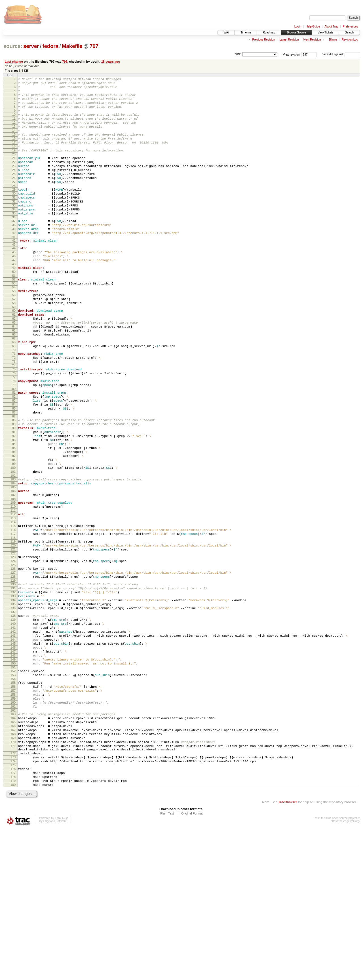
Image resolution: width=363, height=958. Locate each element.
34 (14, 235)
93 (14, 505)
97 (14, 524)
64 (14, 372)
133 (13, 688)
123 (13, 642)
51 (14, 313)
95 (14, 515)
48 (14, 299)
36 (14, 245)
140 (13, 720)
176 (13, 894)
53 (14, 321)
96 (14, 520)
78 (14, 435)
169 (13, 857)
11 (14, 127)
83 (14, 458)
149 (13, 764)
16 (14, 151)
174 (13, 885)
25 (14, 193)
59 (14, 349)
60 (14, 353)
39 (14, 258)
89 (14, 486)
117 (13, 615)
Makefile (72, 46)
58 (14, 344)
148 (13, 759)
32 (14, 226)
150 (13, 769)
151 (13, 773)
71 (14, 404)
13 (14, 136)
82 (14, 453)
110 (13, 584)
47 (14, 295)
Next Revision (312, 39)
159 (13, 810)
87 (14, 477)
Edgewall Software (55, 950)
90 (14, 491)
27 (14, 203)
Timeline (245, 32)
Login (297, 26)
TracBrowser (287, 931)
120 (13, 628)
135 (13, 697)
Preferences (350, 26)
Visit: (238, 54)
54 (14, 326)
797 (94, 46)
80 (14, 445)
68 (14, 390)
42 (14, 272)
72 (14, 408)
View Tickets (325, 32)
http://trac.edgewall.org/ (345, 950)
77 (14, 431)
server (31, 46)
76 (14, 427)
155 (13, 790)
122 (13, 638)
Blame (333, 39)
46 (14, 290)
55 (14, 330)
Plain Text (167, 942)
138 (13, 711)
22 (14, 179)
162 (13, 824)
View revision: (292, 54)
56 (14, 335)
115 (13, 605)
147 (13, 754)
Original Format (192, 942)
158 (13, 805)
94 (14, 510)
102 (13, 548)
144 (13, 740)
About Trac (331, 26)
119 (13, 624)
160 (13, 814)
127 (13, 660)
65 (14, 377)
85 (14, 468)
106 (13, 565)
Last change (14, 61)
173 (13, 880)
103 (13, 552)
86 (14, 472)
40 (14, 263)
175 (13, 890)
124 (13, 647)
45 (14, 285)
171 (13, 866)
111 (13, 588)
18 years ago (110, 61)
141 (13, 725)
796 (64, 61)
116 (13, 610)
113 (13, 597)
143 (13, 735)
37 (14, 249)
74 (14, 418)
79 (14, 440)
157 (13, 800)
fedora (50, 46)
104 (13, 557)
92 (14, 500)
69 (14, 395)
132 (13, 683)
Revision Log (350, 39)
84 (14, 463)
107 (13, 570)
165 (13, 837)
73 (14, 413)
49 (14, 303)
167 (13, 847)
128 (13, 665)
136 (13, 702)
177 (13, 898)
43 (14, 276)
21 (14, 174)
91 (14, 495)
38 (14, 254)
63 (14, 367)
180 (13, 913)
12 (14, 132)
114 (13, 602)
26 (14, 198)
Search (349, 32)
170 (13, 862)
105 (13, 562)
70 (14, 400)
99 (14, 534)
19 (14, 165)
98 (14, 529)
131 (13, 678)
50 (14, 308)
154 (13, 787)
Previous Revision (263, 39)
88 (14, 481)
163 (13, 828)
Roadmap (269, 32)
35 (14, 240)
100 (13, 539)
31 (14, 221)
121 (13, 633)
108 (13, 575)
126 (13, 655)
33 (14, 231)
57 (14, 339)
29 (14, 211)
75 (14, 422)
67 (14, 387)
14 (14, 141)
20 (14, 170)
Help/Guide (313, 26)
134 (13, 693)
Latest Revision (289, 39)
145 (13, 744)
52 (14, 316)
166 (13, 842)
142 (13, 730)
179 (13, 908)
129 (13, 670)
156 (13, 795)
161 (13, 819)
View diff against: (341, 54)
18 (14, 161)
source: (12, 46)
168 (13, 852)
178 (13, 903)
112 (13, 592)
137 (13, 707)
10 (14, 122)
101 (13, 544)
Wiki (226, 32)
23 (14, 183)
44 (14, 280)
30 (14, 216)
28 (14, 208)
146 (13, 749)
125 (13, 651)
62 (14, 362)
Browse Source (296, 32)
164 (13, 833)
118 (13, 620)
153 (13, 782)
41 (14, 268)
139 (13, 716)
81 (14, 448)
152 (13, 777)
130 (13, 673)
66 (14, 382)
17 (14, 156)
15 (14, 146)
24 (14, 188)
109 (13, 579)
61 (14, 358)
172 (13, 875)
